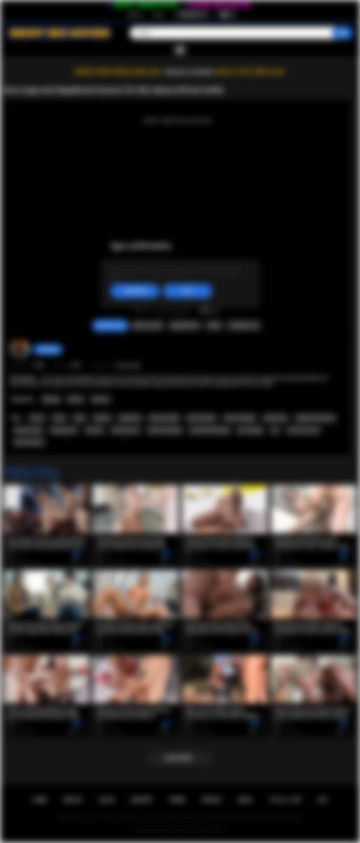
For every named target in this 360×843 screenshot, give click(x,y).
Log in (158, 14)
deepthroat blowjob (315, 418)
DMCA (245, 800)
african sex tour (303, 430)
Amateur (100, 399)
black (80, 418)
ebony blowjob (164, 418)
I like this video (138, 308)
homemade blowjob (209, 430)
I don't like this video (147, 308)
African (75, 399)
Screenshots (184, 325)
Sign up (135, 14)
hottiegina (48, 349)
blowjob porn (64, 430)
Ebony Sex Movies (173, 829)
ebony (59, 418)
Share (214, 325)
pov (275, 430)
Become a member (189, 71)
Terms (177, 800)
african (37, 418)
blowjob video (28, 430)
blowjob (102, 418)
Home (40, 800)
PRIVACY (212, 800)
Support (141, 800)
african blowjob (239, 418)
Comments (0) (244, 325)
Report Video (147, 325)
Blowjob (51, 399)
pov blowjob (250, 430)
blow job (94, 430)
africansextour (29, 442)
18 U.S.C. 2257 (285, 800)
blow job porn (125, 430)
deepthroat (130, 418)
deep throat (275, 418)
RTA (322, 800)
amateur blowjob (164, 430)
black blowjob (201, 418)
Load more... (180, 758)
